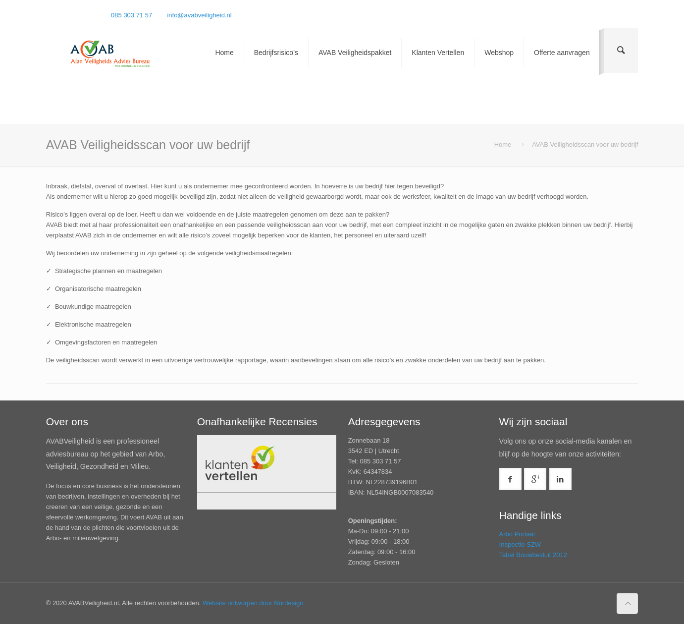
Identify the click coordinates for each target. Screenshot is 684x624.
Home (503, 144)
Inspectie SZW (520, 544)
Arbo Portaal (517, 534)
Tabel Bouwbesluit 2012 (533, 555)
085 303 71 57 (131, 15)
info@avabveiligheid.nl (199, 15)
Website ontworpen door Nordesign (253, 603)
